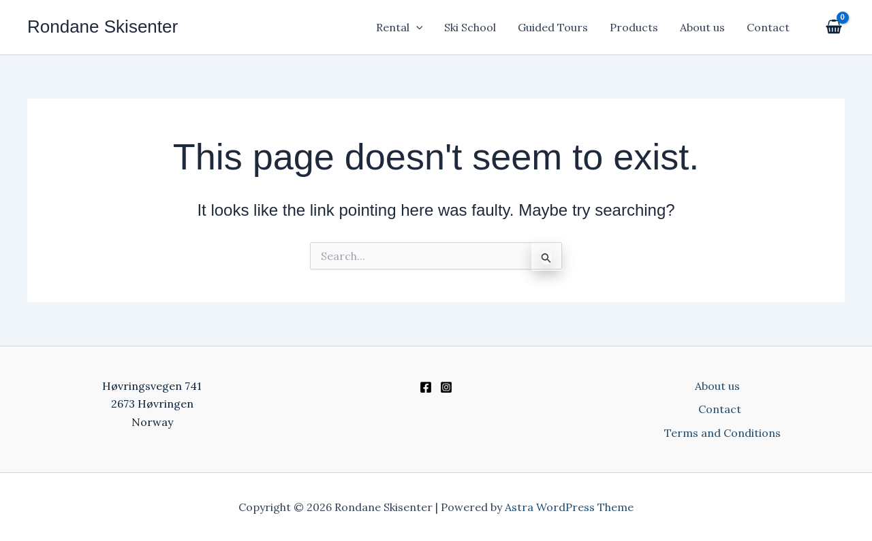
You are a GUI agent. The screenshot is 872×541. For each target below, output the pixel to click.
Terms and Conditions (722, 433)
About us (702, 27)
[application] (416, 27)
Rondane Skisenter (102, 26)
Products (634, 27)
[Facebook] (426, 387)
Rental (399, 27)
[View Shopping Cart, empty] (832, 27)
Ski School (470, 27)
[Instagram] (446, 387)
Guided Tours (553, 27)
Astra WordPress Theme (569, 507)
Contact (768, 27)
